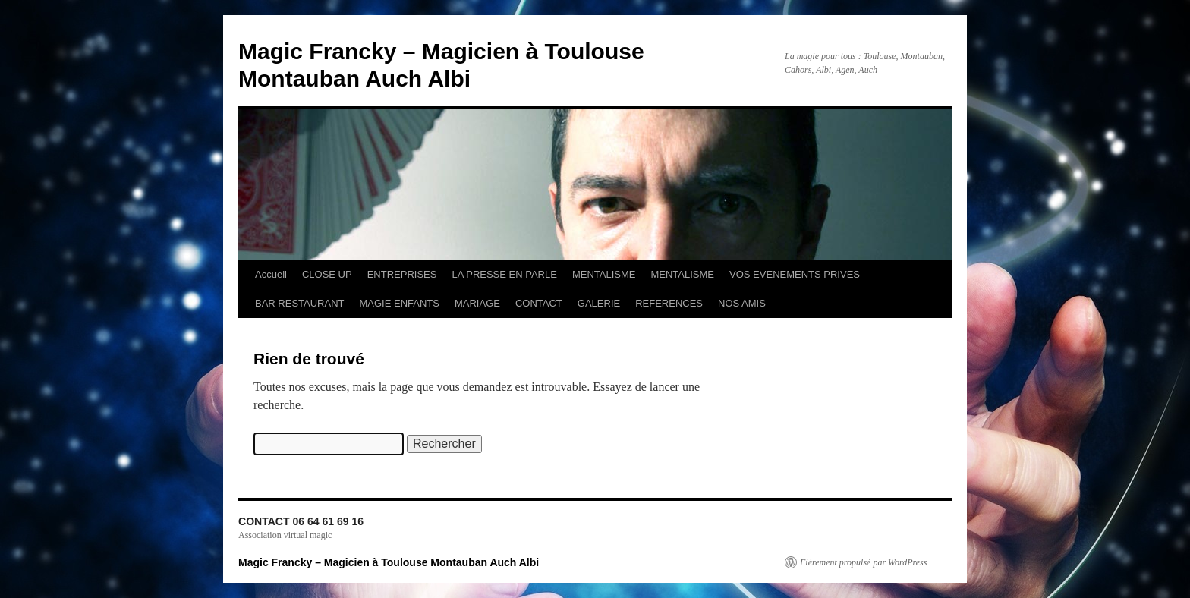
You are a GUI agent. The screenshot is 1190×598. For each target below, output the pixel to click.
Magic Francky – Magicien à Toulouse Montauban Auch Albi (388, 562)
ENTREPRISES (402, 274)
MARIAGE (477, 303)
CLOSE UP (327, 274)
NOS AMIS (742, 303)
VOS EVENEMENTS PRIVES (794, 274)
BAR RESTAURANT (300, 303)
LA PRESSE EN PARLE (504, 274)
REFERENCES (669, 303)
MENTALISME (604, 274)
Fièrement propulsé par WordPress (863, 562)
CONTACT (538, 303)
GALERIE (599, 303)
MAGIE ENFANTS (399, 303)
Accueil (271, 274)
